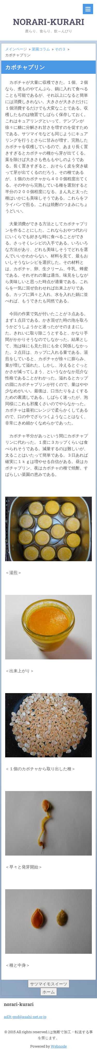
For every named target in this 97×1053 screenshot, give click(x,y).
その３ (60, 49)
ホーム (48, 991)
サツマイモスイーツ (48, 983)
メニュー (88, 9)
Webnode (59, 1046)
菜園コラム (41, 49)
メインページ (16, 49)
